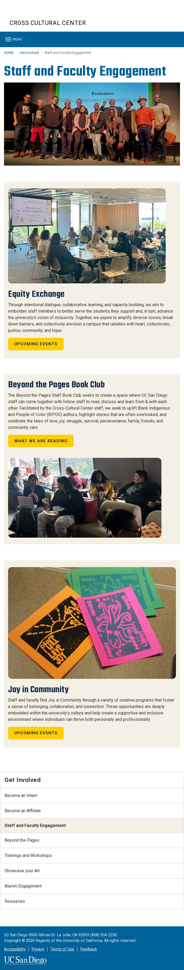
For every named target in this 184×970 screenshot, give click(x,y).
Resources (15, 901)
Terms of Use (62, 949)
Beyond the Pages (22, 840)
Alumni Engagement (23, 886)
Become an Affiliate (23, 810)
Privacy (38, 949)
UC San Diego (40, 13)
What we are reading (41, 441)
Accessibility (15, 949)
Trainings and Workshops (28, 855)
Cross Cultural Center (48, 23)
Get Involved (29, 53)
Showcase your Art (22, 870)
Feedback (88, 949)
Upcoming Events (36, 344)
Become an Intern (21, 795)
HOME (9, 53)
